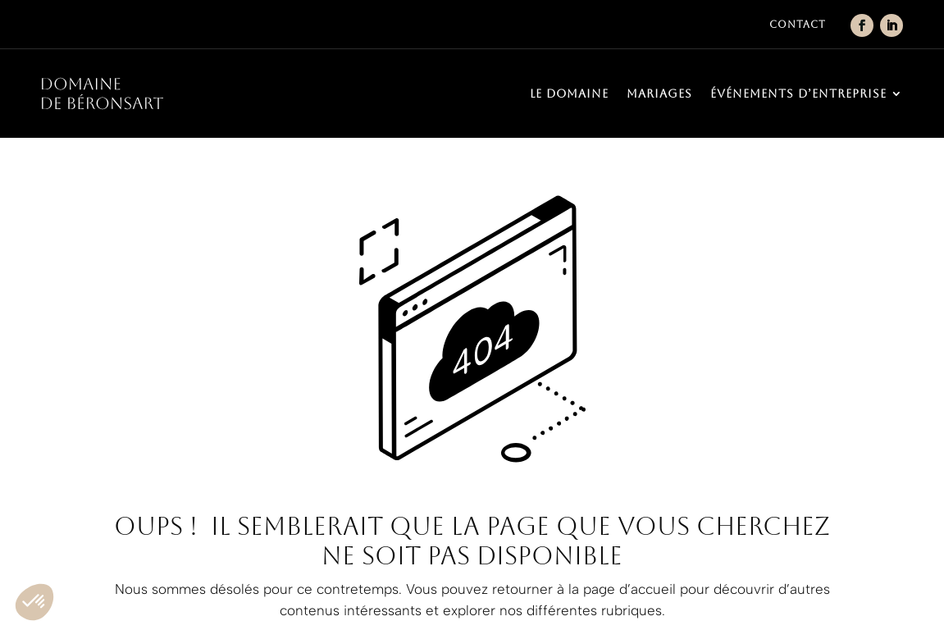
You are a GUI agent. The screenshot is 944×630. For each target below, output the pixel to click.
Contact (797, 24)
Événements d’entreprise (798, 93)
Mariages (659, 93)
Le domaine (569, 93)
